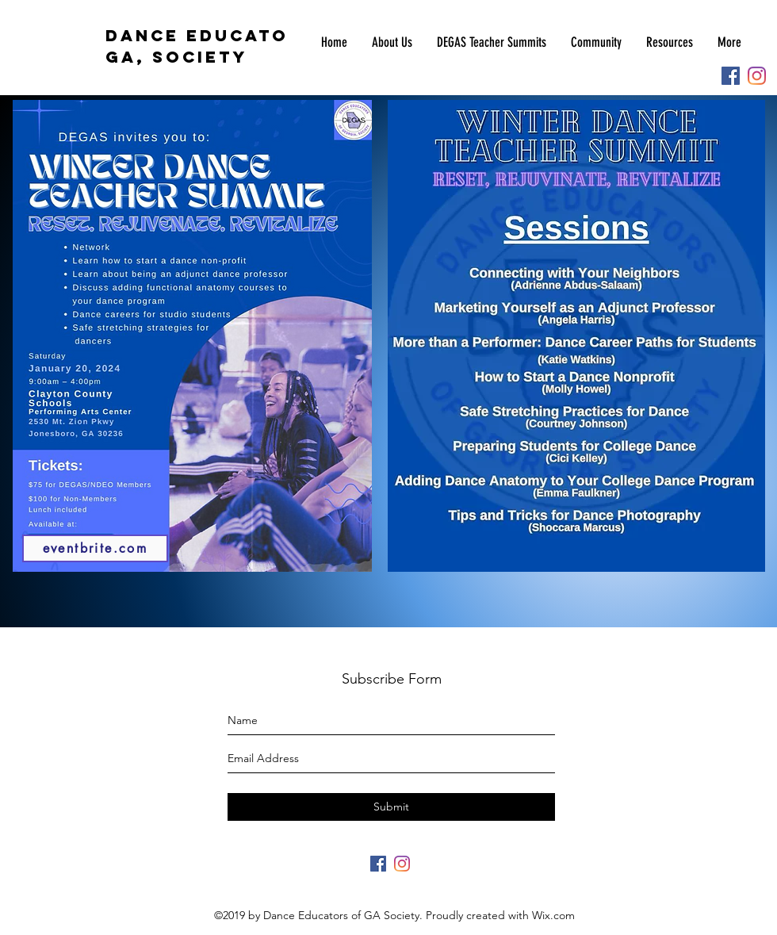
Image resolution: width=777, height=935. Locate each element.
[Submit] (391, 807)
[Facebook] (731, 76)
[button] (491, 42)
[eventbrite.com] (95, 548)
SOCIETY (196, 57)
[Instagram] (757, 76)
